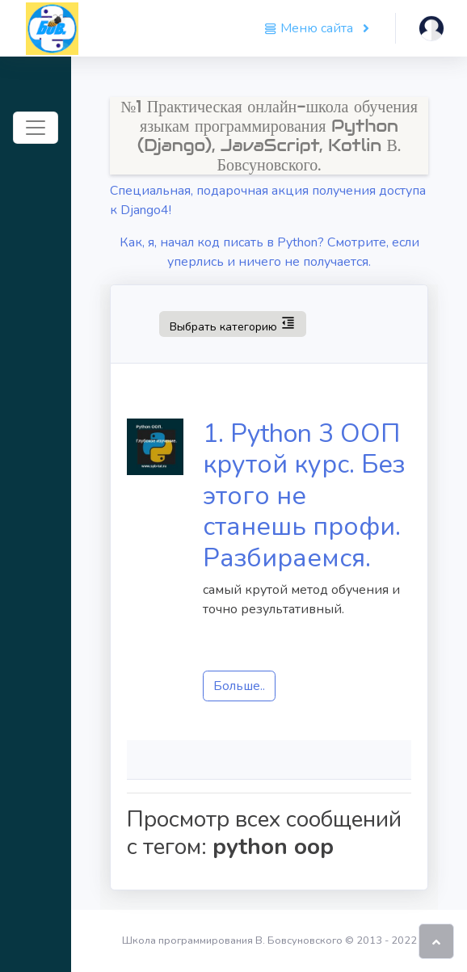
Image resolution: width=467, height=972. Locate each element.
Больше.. (239, 686)
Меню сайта (310, 28)
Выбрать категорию (232, 323)
